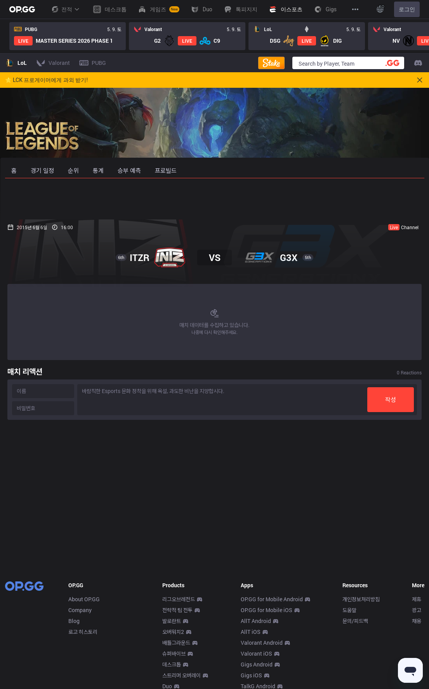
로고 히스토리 (82, 631)
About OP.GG (84, 599)
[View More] (355, 9)
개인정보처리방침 (361, 599)
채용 (416, 621)
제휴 (416, 599)
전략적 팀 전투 (177, 610)
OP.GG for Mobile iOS (266, 610)
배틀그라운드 (176, 642)
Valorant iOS (256, 653)
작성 (393, 399)
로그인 (407, 9)
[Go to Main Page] (22, 9)
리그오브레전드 (178, 599)
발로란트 (171, 621)
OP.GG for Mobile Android (272, 599)
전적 (65, 9)
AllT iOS (251, 631)
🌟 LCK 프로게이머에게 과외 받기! (46, 80)
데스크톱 (171, 664)
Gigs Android (257, 664)
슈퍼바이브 (174, 653)
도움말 (349, 610)
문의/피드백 (355, 621)
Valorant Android (262, 642)
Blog (74, 621)
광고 (416, 610)
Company (80, 610)
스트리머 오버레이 (181, 675)
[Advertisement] (214, 198)
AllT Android (256, 621)
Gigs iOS (251, 675)
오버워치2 (173, 631)
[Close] (419, 80)
